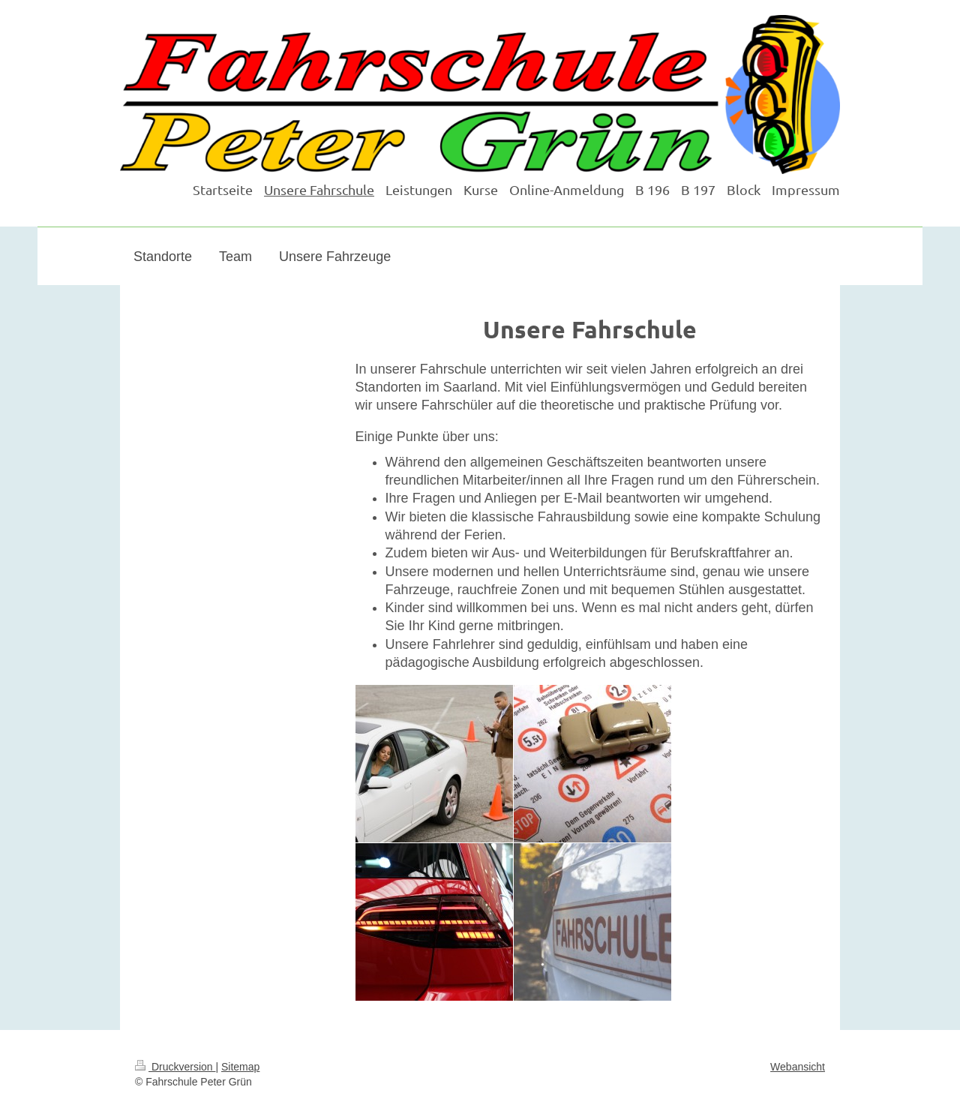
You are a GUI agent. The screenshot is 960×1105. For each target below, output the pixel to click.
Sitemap (240, 1067)
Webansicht (797, 1067)
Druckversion (175, 1067)
